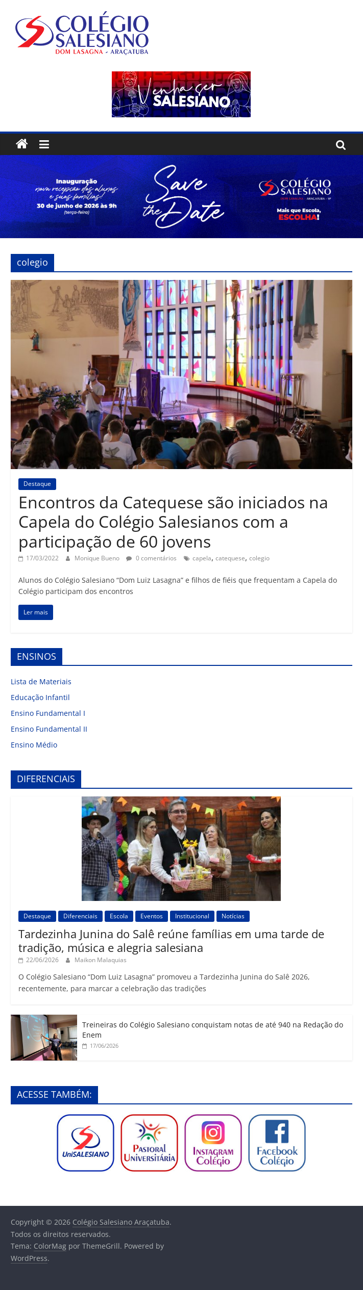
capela (201, 558)
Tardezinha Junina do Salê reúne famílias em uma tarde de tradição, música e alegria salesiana (171, 940)
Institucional (192, 916)
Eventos (151, 916)
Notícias (233, 916)
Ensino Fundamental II (49, 729)
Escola (119, 916)
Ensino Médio (34, 745)
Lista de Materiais (41, 681)
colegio (259, 558)
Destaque (37, 483)
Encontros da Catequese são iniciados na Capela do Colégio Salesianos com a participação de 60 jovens (173, 521)
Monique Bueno (98, 558)
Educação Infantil (40, 697)
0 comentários (151, 558)
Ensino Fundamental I (48, 713)
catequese (230, 558)
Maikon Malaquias (101, 960)
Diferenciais (80, 916)
